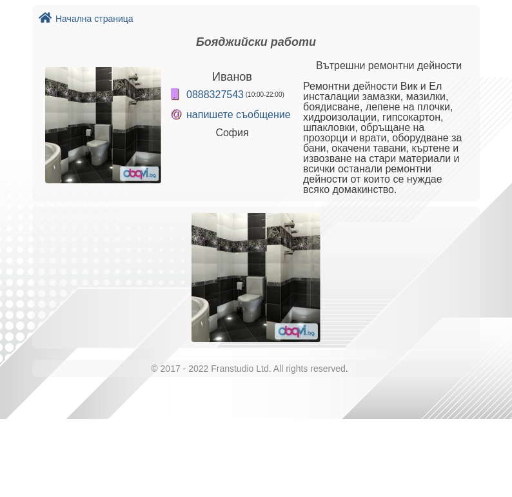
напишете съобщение (238, 114)
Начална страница (86, 19)
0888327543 (215, 94)
